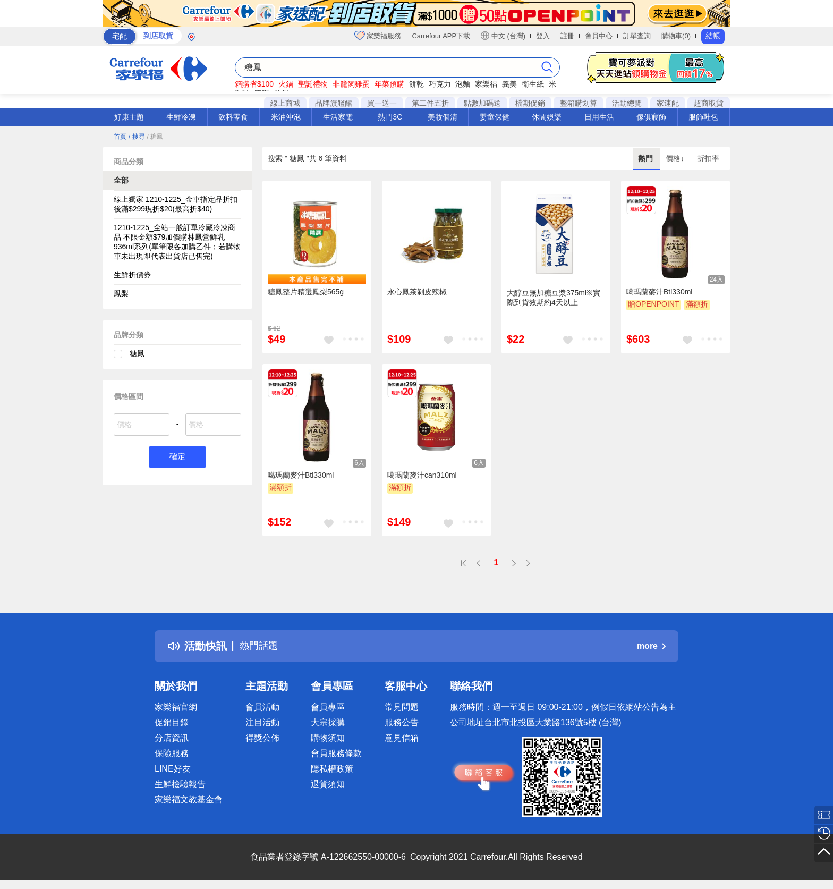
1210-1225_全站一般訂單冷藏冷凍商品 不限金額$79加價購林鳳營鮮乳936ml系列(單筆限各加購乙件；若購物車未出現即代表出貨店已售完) (177, 241)
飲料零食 (233, 117)
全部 (121, 180)
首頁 (120, 136)
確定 (177, 457)
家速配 (668, 103)
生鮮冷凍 (181, 117)
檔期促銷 (530, 103)
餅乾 (416, 84)
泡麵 (462, 84)
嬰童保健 (494, 117)
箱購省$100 (254, 84)
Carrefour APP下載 (441, 36)
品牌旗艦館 (333, 103)
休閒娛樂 (547, 117)
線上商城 (285, 103)
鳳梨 (121, 293)
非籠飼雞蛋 (351, 84)
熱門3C (390, 117)
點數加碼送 (482, 103)
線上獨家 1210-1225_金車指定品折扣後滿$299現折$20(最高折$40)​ (175, 204)
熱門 (646, 158)
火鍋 (285, 84)
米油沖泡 (286, 117)
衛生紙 (533, 84)
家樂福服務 (378, 35)
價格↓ (676, 158)
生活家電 (338, 117)
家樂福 (486, 84)
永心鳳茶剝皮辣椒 (417, 291)
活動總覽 (627, 103)
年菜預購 (389, 84)
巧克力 (440, 84)
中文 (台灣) (503, 35)
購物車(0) (676, 36)
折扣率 (708, 158)
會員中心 (599, 36)
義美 (509, 84)
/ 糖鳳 (155, 136)
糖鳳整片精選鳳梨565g (306, 291)
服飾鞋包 (703, 117)
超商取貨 (709, 103)
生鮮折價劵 (132, 274)
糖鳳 (137, 353)
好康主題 (129, 117)
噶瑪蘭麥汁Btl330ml (659, 291)
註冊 (567, 36)
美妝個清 (442, 117)
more (651, 645)
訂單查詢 (637, 36)
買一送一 (382, 103)
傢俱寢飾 (651, 117)
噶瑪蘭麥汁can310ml (422, 475)
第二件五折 (430, 103)
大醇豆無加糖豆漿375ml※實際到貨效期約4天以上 (553, 298)
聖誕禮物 (313, 84)
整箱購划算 (578, 103)
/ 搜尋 (137, 136)
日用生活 (599, 117)
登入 (543, 36)
